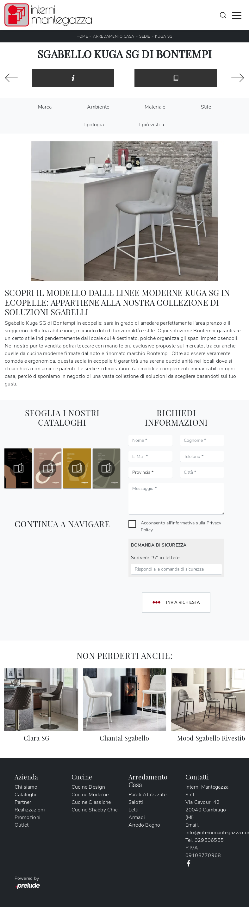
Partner (23, 802)
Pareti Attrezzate (147, 794)
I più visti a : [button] (153, 124)
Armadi (136, 817)
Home (82, 36)
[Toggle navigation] (236, 14)
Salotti (135, 802)
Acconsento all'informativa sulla (181, 526)
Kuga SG (163, 36)
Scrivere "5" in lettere (155, 557)
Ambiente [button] (98, 106)
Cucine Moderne (90, 794)
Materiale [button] (155, 106)
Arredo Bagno (144, 825)
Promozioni (28, 817)
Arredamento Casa (113, 36)
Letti (133, 809)
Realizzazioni (30, 809)
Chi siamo (26, 787)
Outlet (22, 825)
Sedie (144, 36)
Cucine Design (88, 787)
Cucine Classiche (91, 802)
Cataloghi (25, 794)
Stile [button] (206, 106)
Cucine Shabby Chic (95, 809)
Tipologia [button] (93, 124)
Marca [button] (45, 106)
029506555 (209, 840)
